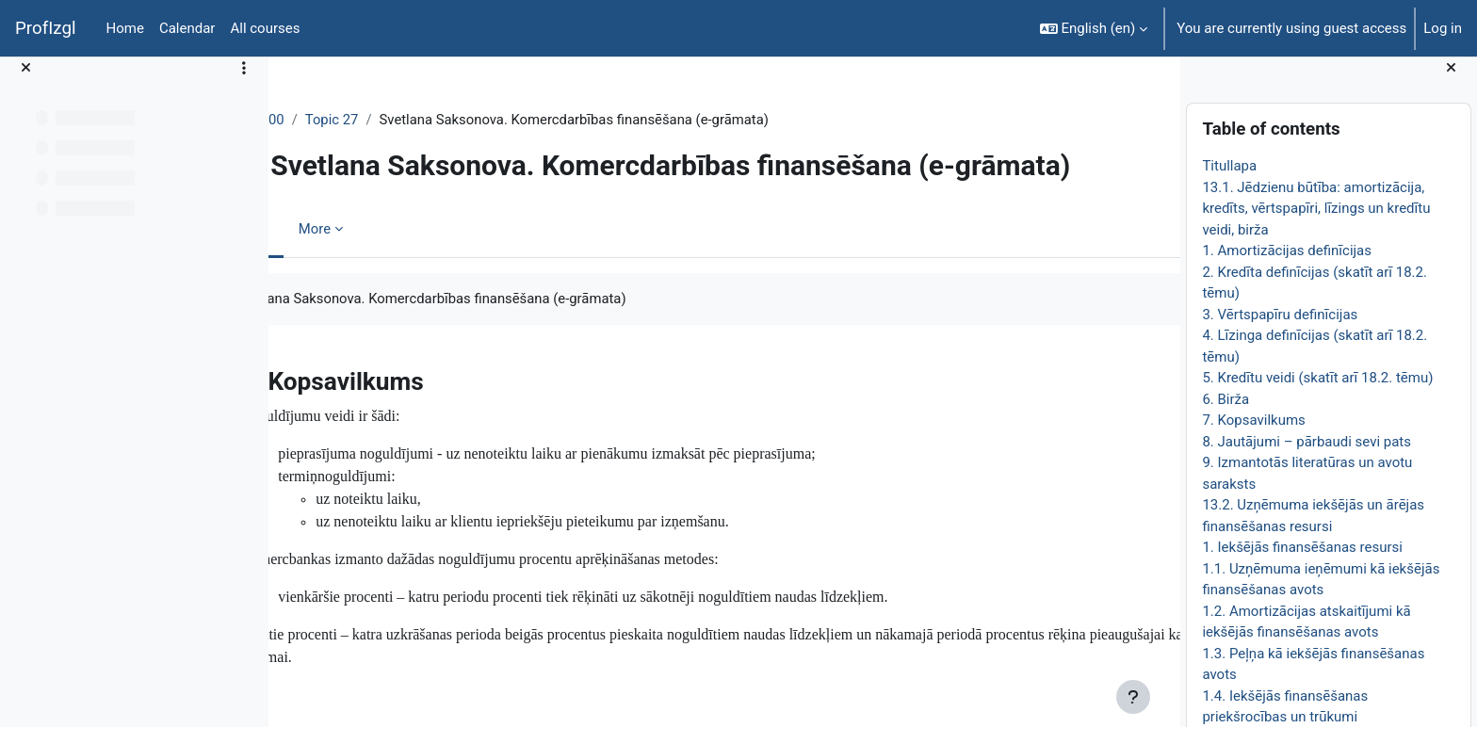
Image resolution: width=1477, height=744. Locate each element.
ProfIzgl (45, 28)
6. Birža (1225, 415)
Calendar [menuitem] (187, 28)
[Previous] (289, 409)
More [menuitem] (398, 262)
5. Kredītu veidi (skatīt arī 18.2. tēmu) (1317, 394)
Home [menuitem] (125, 28)
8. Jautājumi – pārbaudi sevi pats (1306, 457)
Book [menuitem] (336, 262)
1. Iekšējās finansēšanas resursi (1302, 564)
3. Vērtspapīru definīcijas (1279, 330)
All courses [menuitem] (265, 28)
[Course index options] (244, 85)
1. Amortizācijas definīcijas (1287, 267)
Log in (1442, 28)
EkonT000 (336, 119)
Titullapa (1229, 182)
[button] (1094, 28)
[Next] (1159, 409)
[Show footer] (1133, 697)
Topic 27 (416, 119)
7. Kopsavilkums (1253, 437)
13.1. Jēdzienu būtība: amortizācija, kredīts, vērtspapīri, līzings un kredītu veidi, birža (1316, 224)
